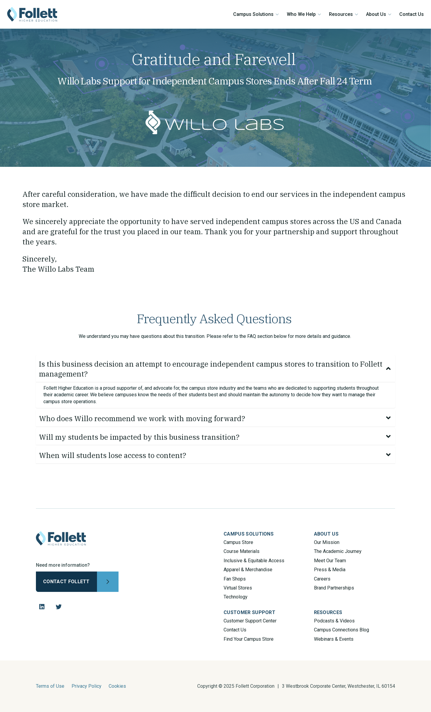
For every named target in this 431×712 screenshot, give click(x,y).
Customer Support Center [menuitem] (250, 621)
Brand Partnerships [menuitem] (334, 588)
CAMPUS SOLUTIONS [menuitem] (249, 534)
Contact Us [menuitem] (235, 630)
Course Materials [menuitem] (241, 551)
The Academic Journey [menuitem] (338, 551)
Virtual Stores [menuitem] (238, 588)
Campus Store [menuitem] (238, 542)
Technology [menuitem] (236, 597)
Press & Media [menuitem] (329, 569)
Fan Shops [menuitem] (235, 579)
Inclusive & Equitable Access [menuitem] (254, 560)
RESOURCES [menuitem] (328, 612)
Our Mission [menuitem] (326, 542)
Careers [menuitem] (322, 579)
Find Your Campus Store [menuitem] (249, 639)
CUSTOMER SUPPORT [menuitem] (249, 612)
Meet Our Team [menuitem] (330, 560)
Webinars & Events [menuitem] (333, 639)
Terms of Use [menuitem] (50, 686)
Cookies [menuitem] (117, 686)
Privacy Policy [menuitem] (86, 686)
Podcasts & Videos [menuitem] (334, 621)
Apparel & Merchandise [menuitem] (248, 569)
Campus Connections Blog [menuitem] (341, 630)
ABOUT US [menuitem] (326, 534)
